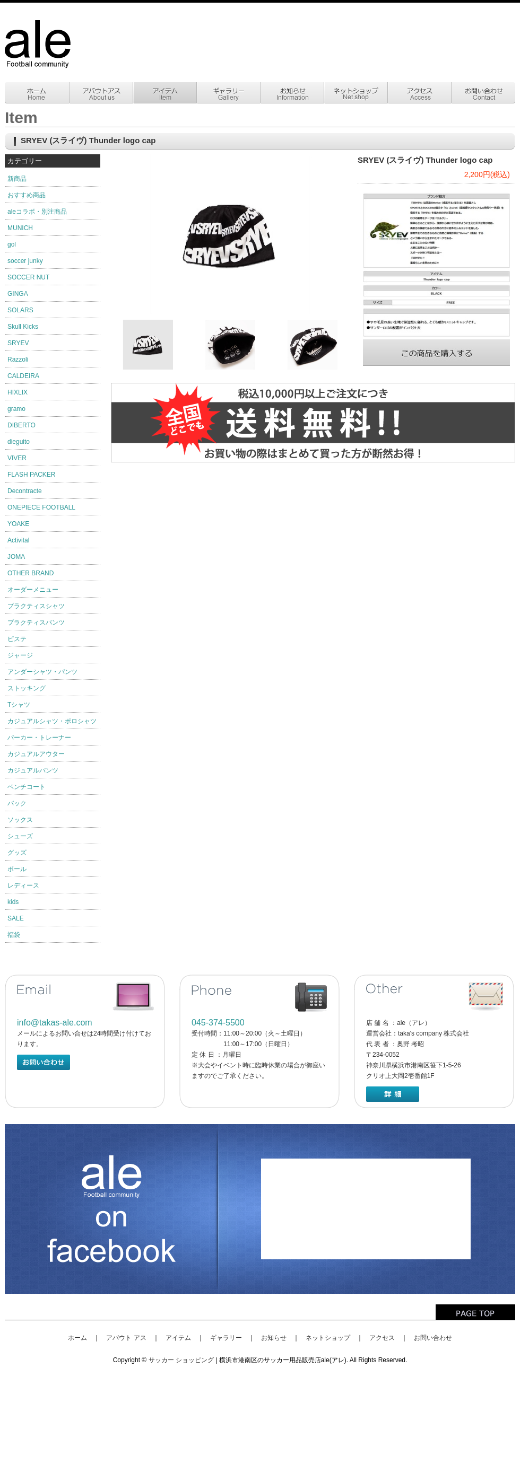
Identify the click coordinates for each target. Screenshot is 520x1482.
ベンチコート (26, 787)
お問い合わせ (433, 1337)
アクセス (382, 1337)
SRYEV (18, 343)
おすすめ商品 (26, 195)
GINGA (17, 293)
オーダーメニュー (32, 589)
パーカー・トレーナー (39, 737)
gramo (16, 409)
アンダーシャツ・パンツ (42, 672)
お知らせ (274, 1337)
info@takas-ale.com (54, 1022)
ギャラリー (226, 1337)
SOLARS (20, 310)
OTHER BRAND (30, 573)
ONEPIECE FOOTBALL (41, 507)
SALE (15, 918)
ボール (17, 869)
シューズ (20, 836)
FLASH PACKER (31, 474)
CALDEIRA (23, 376)
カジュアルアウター (36, 754)
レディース (23, 885)
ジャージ (20, 655)
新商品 (17, 178)
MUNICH (20, 228)
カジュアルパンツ (32, 770)
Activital (18, 540)
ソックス (20, 819)
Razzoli (17, 359)
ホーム (77, 1337)
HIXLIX (17, 392)
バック (17, 803)
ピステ (17, 639)
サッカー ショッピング (181, 1360)
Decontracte (24, 491)
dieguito (18, 441)
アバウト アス (126, 1337)
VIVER (17, 458)
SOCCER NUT (28, 277)
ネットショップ (328, 1337)
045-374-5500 (218, 1022)
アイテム (178, 1337)
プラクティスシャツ (36, 606)
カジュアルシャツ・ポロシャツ (52, 721)
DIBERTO (21, 425)
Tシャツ (18, 704)
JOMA (16, 556)
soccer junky (25, 261)
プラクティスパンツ (36, 622)
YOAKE (18, 524)
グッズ (17, 852)
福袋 (13, 935)
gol (11, 244)
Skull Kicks (22, 326)
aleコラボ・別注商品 (37, 211)
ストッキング (26, 688)
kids (13, 902)
